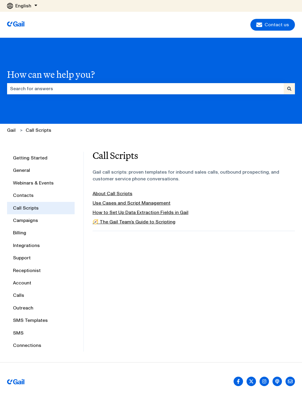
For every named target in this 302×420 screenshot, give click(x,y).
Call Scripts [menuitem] (26, 208)
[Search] (289, 88)
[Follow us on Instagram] (264, 381)
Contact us (272, 25)
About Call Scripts (112, 193)
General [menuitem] (21, 170)
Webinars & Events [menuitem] (33, 183)
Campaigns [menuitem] (25, 220)
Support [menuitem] (22, 258)
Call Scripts (38, 130)
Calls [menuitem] (18, 295)
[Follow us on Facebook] (238, 381)
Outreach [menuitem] (23, 308)
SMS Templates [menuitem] (30, 320)
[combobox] (145, 88)
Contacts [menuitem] (23, 195)
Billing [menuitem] (19, 232)
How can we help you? (51, 74)
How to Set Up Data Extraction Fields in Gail (140, 212)
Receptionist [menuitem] (27, 270)
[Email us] (290, 381)
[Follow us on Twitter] (251, 381)
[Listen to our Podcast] (277, 381)
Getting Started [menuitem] (30, 158)
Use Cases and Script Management (131, 203)
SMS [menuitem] (18, 333)
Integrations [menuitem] (26, 245)
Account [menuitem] (22, 283)
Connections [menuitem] (27, 345)
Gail (11, 130)
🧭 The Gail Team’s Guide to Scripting (134, 222)
